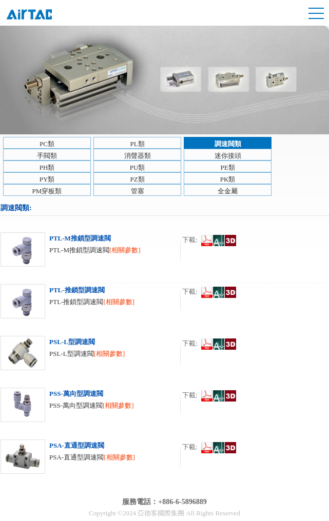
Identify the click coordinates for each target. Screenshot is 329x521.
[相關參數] (125, 250)
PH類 (47, 167)
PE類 (227, 167)
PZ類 (137, 179)
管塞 (137, 191)
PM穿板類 (47, 191)
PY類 (47, 179)
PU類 (137, 167)
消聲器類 (137, 155)
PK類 (228, 179)
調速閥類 (228, 144)
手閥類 (47, 155)
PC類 (47, 144)
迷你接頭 (228, 155)
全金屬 (228, 191)
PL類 (137, 144)
